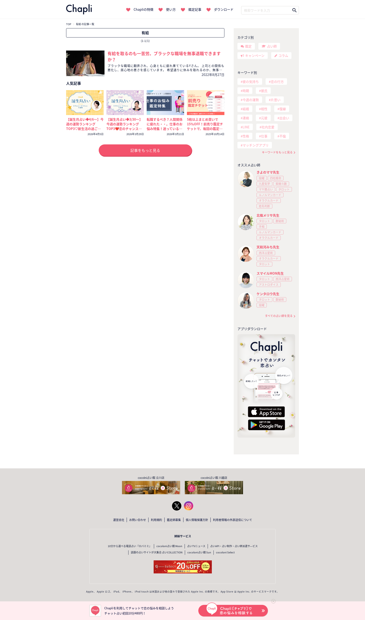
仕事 (264, 136)
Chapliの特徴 (143, 9)
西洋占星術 (266, 253)
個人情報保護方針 (197, 520)
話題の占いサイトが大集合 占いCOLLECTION (156, 552)
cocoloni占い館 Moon (169, 546)
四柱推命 (275, 178)
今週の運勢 (251, 99)
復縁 (282, 108)
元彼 (264, 118)
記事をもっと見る (145, 150)
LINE (246, 127)
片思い (276, 99)
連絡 (246, 118)
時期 (246, 90)
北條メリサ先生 (268, 215)
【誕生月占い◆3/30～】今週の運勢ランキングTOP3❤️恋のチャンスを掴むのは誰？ (124, 126)
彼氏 (264, 90)
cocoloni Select (225, 552)
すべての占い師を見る (279, 315)
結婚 (246, 108)
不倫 (282, 136)
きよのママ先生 (268, 172)
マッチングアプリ (256, 145)
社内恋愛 (267, 127)
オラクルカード (268, 200)
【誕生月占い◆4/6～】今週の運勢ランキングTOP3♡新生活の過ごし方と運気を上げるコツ (85, 126)
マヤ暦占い (266, 189)
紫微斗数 (281, 184)
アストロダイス (268, 285)
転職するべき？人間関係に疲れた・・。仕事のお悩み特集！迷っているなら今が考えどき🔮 (164, 126)
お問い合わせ (137, 520)
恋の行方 (277, 81)
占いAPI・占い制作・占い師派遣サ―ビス (234, 546)
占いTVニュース (196, 546)
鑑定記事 (194, 9)
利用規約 (156, 520)
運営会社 (118, 520)
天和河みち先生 (268, 247)
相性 (264, 108)
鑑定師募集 (174, 520)
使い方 (171, 9)
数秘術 (280, 221)
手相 (261, 227)
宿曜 (261, 178)
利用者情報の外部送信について (232, 520)
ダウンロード (223, 9)
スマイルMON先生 (270, 273)
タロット (284, 189)
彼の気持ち (251, 81)
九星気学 (264, 184)
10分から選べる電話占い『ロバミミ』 (130, 546)
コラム (283, 55)
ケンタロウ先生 (268, 293)
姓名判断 (264, 206)
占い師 (272, 46)
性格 (246, 136)
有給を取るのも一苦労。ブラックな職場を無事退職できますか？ (164, 56)
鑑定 (248, 46)
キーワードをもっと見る (277, 152)
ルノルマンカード (270, 195)
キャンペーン (254, 55)
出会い (284, 118)
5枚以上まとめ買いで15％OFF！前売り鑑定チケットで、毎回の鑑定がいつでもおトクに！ (205, 126)
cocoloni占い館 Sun (199, 552)
